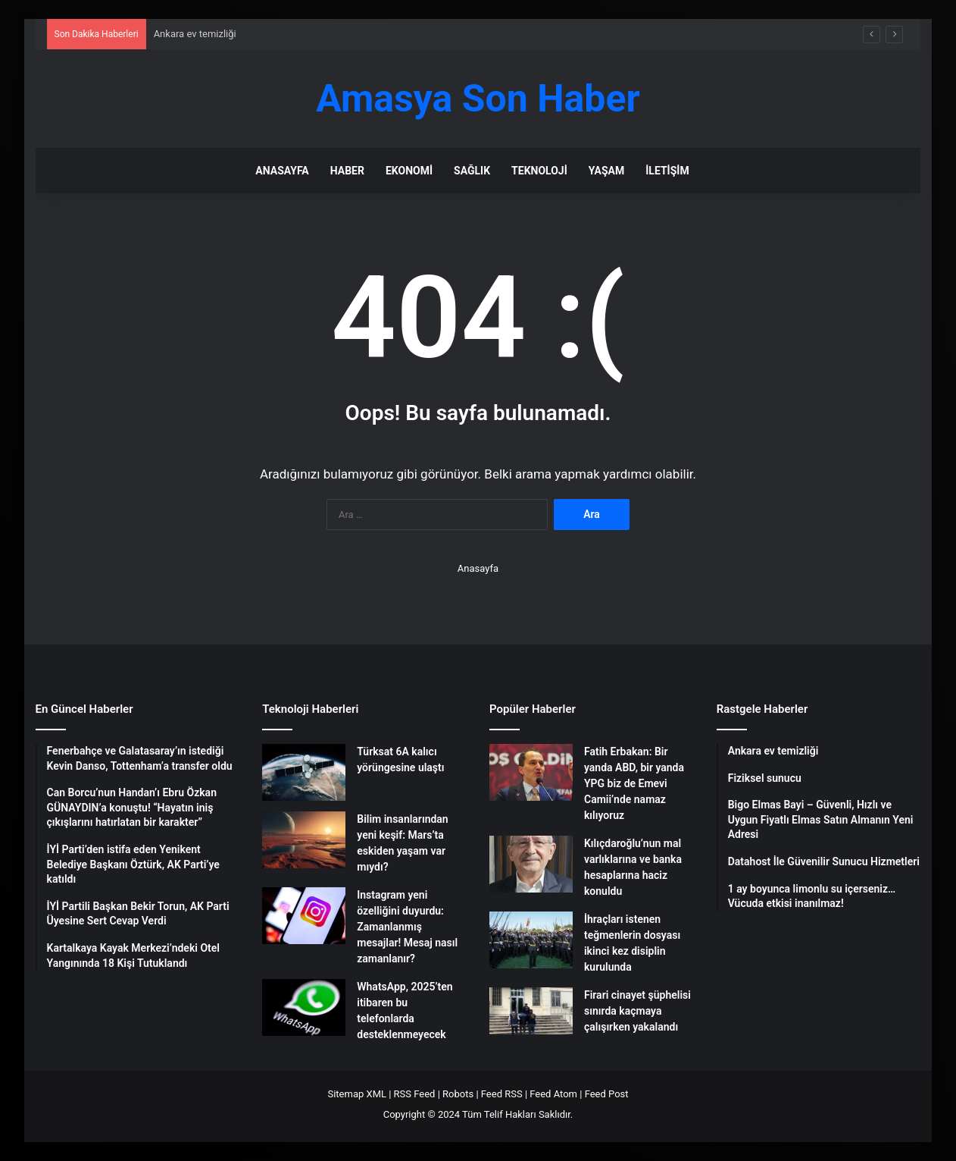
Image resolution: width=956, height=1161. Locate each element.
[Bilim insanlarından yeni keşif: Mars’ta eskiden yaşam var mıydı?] (303, 839)
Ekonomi (409, 171)
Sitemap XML (356, 1094)
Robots (457, 1094)
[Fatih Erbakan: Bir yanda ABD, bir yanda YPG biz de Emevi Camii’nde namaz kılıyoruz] (531, 772)
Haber (347, 171)
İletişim (667, 171)
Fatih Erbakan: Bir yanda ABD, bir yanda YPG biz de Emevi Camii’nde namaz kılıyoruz (634, 783)
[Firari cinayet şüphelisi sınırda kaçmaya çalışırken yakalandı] (531, 1010)
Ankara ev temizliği (195, 33)
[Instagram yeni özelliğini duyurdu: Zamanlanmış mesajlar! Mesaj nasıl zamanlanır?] (303, 915)
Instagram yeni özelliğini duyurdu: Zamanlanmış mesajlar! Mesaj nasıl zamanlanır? (407, 927)
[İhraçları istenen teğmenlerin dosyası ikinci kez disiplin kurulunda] (531, 940)
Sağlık (472, 171)
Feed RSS (502, 1094)
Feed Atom (553, 1094)
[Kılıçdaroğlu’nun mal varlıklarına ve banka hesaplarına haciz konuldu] (531, 864)
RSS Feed (415, 1094)
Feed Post (607, 1094)
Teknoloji (539, 171)
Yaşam (606, 171)
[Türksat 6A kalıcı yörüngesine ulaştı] (303, 772)
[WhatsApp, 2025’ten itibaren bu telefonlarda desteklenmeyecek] (303, 1007)
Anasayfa (281, 171)
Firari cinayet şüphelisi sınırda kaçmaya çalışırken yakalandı (637, 1011)
